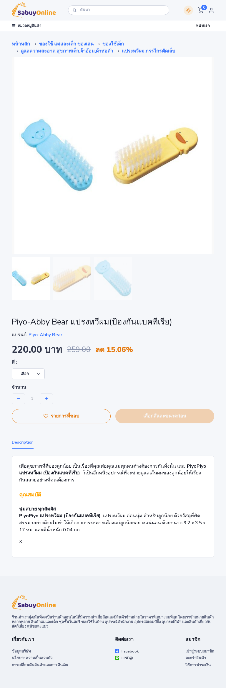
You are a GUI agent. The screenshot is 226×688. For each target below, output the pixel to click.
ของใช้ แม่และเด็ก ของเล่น (66, 44)
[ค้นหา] (118, 10)
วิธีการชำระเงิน (198, 665)
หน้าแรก (203, 25)
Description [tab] (23, 442)
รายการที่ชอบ (61, 416)
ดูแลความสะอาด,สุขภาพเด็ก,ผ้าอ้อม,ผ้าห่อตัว (67, 51)
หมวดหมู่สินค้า (26, 25)
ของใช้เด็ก (113, 44)
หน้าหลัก (21, 44)
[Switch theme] (188, 10)
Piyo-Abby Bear (45, 335)
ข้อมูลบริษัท (21, 651)
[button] (200, 10)
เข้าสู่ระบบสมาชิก (199, 651)
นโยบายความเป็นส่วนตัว (32, 658)
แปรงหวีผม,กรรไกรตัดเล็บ (148, 51)
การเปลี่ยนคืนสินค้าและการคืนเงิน (40, 665)
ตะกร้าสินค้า (195, 658)
